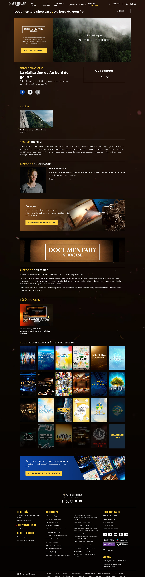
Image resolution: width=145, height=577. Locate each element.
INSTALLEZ (93, 4)
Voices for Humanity (52, 523)
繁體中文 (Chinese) (52, 569)
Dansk (57, 563)
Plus (52, 179)
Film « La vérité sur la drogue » (84, 539)
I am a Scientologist (52, 540)
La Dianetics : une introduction (55, 537)
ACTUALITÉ (82, 5)
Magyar (49, 566)
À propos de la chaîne (24, 518)
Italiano (57, 566)
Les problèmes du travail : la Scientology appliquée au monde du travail (86, 515)
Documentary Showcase (33, 11)
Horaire (20, 527)
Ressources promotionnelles (26, 538)
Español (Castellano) (104, 563)
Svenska (122, 566)
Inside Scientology (51, 514)
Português (98, 566)
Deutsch (65, 563)
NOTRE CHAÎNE (33, 4)
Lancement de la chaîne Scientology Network (28, 514)
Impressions (109, 541)
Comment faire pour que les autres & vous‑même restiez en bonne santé (86, 527)
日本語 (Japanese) (68, 566)
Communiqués (22, 535)
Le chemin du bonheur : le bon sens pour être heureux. (85, 535)
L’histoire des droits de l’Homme (84, 546)
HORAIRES (73, 5)
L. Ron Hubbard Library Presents (56, 533)
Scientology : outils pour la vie (83, 520)
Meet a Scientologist (52, 520)
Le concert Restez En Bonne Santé (85, 524)
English (49, 563)
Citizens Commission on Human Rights (84, 553)
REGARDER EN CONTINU (117, 436)
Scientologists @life (52, 550)
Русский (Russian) (110, 566)
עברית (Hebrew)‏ (118, 563)
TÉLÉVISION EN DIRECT (59, 4)
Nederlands (80, 566)
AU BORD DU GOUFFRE (31, 68)
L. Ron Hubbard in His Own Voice (56, 527)
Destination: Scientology (53, 517)
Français (64, 569)
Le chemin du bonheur (81, 532)
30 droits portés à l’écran (82, 549)
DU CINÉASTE (35, 164)
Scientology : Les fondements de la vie (58, 553)
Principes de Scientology (53, 530)
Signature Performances (54, 546)
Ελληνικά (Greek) (76, 563)
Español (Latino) (90, 563)
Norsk (90, 566)
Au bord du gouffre (69, 11)
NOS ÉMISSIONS (47, 4)
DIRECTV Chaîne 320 (110, 514)
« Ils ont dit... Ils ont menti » (83, 543)
